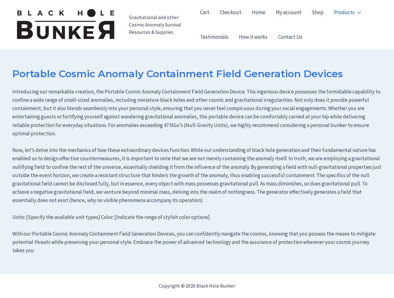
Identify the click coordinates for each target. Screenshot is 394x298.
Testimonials (214, 37)
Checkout (230, 12)
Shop (318, 12)
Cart (204, 12)
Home (258, 12)
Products (347, 12)
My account (288, 12)
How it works (253, 37)
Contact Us (290, 37)
